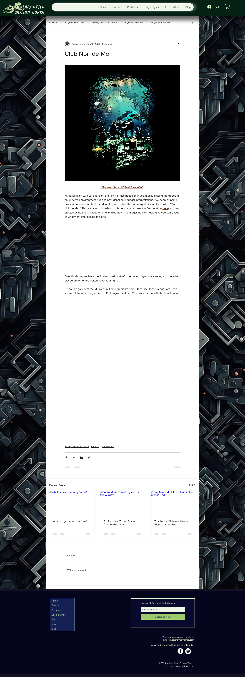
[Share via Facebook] (66, 457)
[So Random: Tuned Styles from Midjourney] (122, 503)
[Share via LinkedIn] (81, 457)
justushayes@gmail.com (182, 639)
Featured (55, 605)
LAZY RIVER (34, 7)
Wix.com (190, 666)
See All (192, 485)
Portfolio (95, 446)
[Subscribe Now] (163, 617)
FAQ (53, 619)
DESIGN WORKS (30, 12)
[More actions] (178, 44)
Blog (53, 628)
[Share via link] (89, 457)
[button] (228, 6)
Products (56, 610)
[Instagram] (188, 651)
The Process (108, 446)
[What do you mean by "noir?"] (71, 503)
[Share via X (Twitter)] (73, 457)
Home (54, 600)
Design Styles (58, 614)
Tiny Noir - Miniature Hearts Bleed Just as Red (171, 523)
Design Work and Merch (75, 22)
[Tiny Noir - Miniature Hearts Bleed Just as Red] (173, 503)
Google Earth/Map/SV (133, 22)
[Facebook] (180, 651)
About (54, 624)
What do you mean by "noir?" (70, 521)
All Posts (53, 22)
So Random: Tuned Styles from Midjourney (119, 523)
